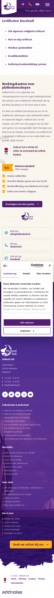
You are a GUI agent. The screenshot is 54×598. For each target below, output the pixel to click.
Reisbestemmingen (12, 529)
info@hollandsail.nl (12, 385)
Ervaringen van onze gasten (22, 204)
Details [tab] (26, 273)
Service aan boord (11, 498)
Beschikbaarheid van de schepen (17, 494)
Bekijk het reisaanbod (13, 456)
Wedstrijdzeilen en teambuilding (17, 435)
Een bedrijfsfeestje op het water (17, 428)
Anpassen (27, 330)
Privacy (41, 579)
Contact (32, 579)
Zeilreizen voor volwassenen (16, 463)
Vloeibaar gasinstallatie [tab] (20, 47)
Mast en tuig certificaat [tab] (20, 39)
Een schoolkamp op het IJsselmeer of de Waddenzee (25, 439)
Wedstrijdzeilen (10, 470)
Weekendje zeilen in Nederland (17, 417)
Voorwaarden (17, 583)
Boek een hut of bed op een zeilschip (19, 452)
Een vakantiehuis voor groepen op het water (22, 424)
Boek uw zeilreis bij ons (30, 544)
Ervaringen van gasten (13, 533)
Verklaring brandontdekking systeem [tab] (27, 64)
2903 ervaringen (21, 169)
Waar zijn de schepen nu (14, 505)
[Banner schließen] (50, 266)
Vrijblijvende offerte (12, 518)
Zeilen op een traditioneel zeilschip (18, 410)
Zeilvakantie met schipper (14, 421)
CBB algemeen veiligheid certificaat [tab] (26, 31)
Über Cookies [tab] (44, 273)
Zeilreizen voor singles (13, 467)
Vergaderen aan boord (13, 431)
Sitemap (22, 579)
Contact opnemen (11, 522)
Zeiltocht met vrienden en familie (17, 414)
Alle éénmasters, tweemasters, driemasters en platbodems (23, 489)
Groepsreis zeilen (11, 474)
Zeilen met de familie (12, 460)
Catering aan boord (12, 501)
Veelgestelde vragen (12, 526)
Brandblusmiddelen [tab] (18, 55)
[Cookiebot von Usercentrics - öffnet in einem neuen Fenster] (32, 265)
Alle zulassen (27, 322)
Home (13, 579)
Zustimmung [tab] (9, 273)
